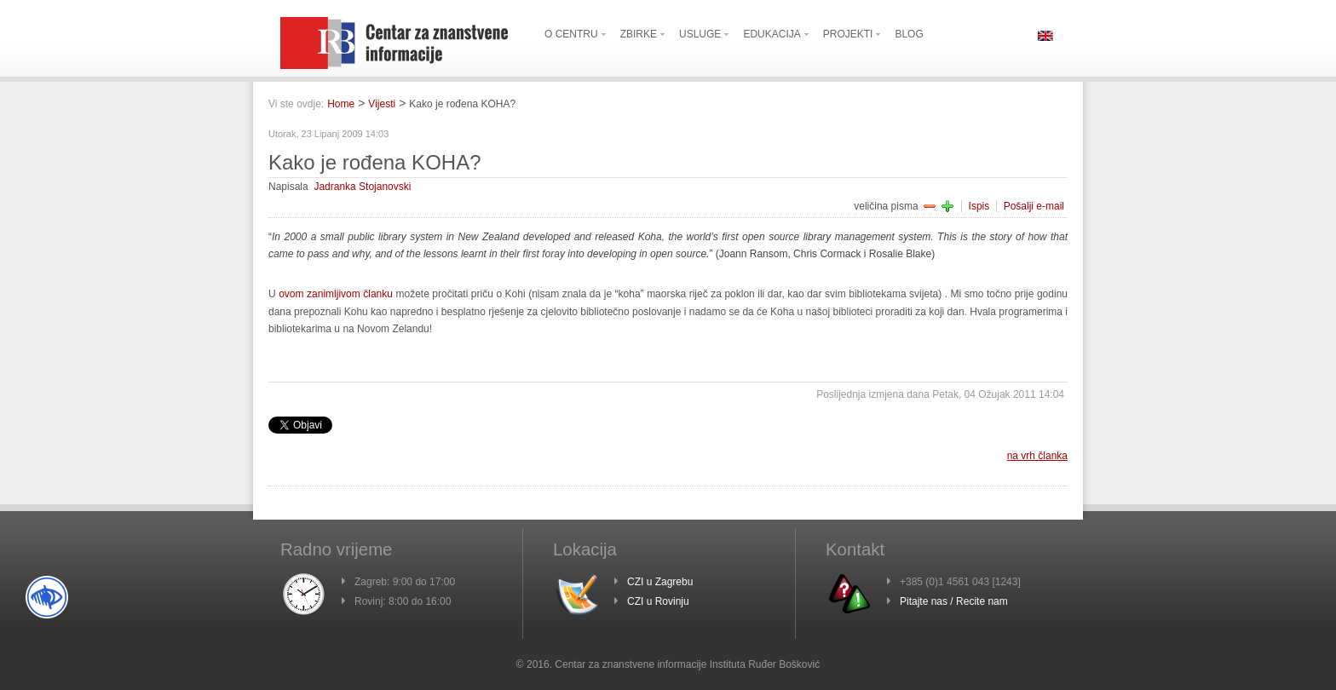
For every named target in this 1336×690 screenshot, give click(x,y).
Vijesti (381, 104)
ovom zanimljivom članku (336, 294)
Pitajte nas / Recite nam (954, 601)
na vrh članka (1037, 456)
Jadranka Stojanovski (362, 187)
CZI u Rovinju (658, 601)
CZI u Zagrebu (660, 582)
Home (340, 104)
